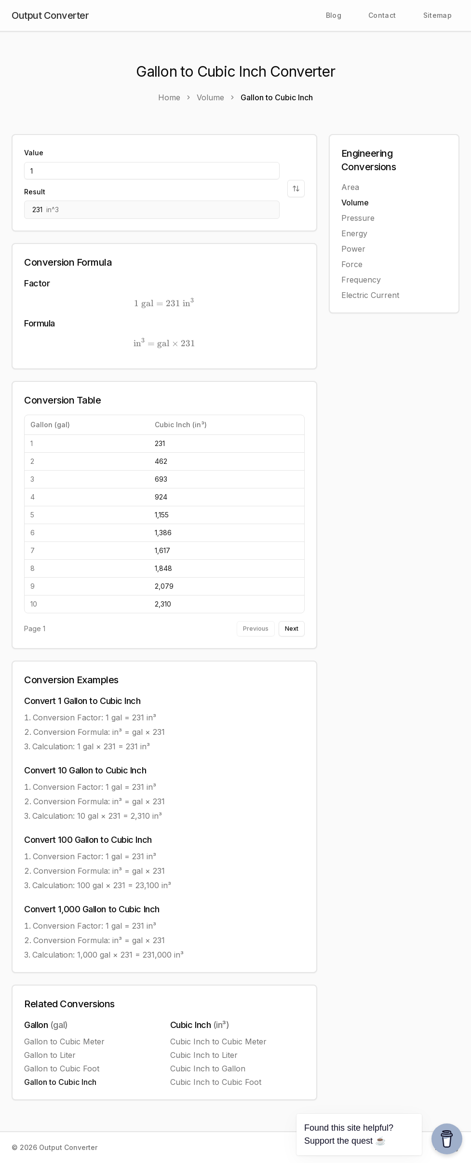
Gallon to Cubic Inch (60, 1082)
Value (33, 153)
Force (352, 264)
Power (353, 249)
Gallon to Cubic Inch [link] (277, 97)
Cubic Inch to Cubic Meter (218, 1041)
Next (291, 628)
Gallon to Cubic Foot (61, 1068)
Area (350, 187)
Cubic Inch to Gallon (207, 1068)
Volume (355, 202)
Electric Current (370, 295)
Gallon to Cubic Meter (64, 1041)
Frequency (361, 279)
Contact (382, 15)
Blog (333, 15)
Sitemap (437, 15)
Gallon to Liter (50, 1055)
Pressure (358, 218)
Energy (354, 233)
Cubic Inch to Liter (204, 1055)
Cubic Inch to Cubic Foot (215, 1082)
